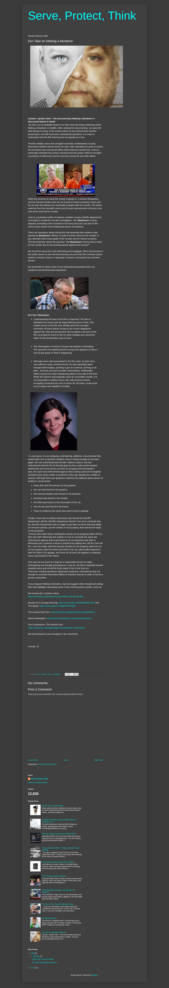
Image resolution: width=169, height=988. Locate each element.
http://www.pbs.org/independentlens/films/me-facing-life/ (56, 596)
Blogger (95, 975)
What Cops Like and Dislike (52, 806)
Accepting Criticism (49, 918)
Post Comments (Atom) (48, 764)
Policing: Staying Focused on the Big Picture (59, 834)
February (36, 956)
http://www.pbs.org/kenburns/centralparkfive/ (73, 612)
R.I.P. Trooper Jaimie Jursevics (54, 876)
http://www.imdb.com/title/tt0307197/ (76, 602)
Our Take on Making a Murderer (54, 932)
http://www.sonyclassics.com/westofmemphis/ (69, 618)
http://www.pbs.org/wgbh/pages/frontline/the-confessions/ (57, 627)
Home (66, 760)
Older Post (98, 760)
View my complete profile (37, 783)
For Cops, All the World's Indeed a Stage (57, 904)
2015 (33, 968)
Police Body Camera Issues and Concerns (58, 862)
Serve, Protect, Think (82, 15)
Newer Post (33, 760)
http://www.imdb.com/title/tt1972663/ (58, 606)
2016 (33, 953)
